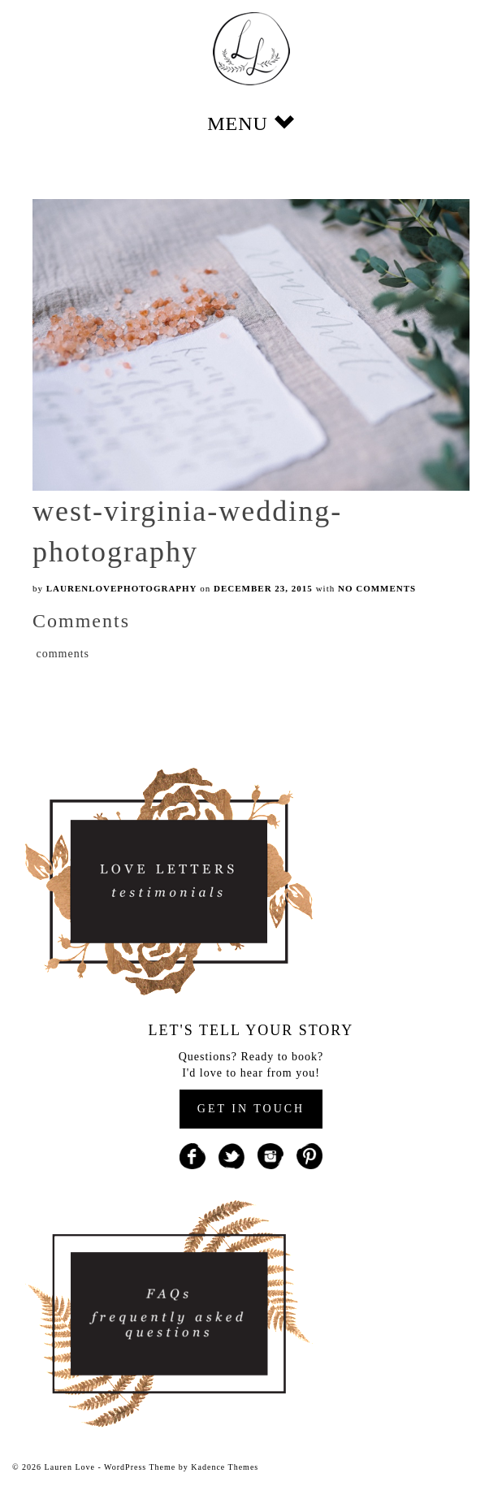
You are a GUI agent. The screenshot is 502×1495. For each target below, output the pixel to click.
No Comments (377, 588)
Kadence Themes (224, 1466)
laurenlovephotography (121, 588)
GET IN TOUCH (251, 1109)
